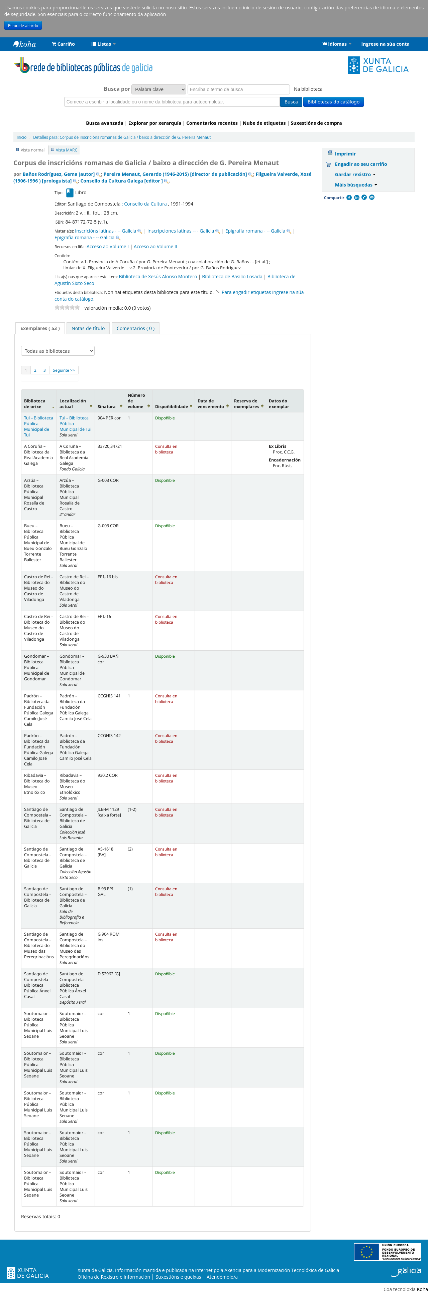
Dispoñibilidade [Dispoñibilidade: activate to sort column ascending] (171, 406)
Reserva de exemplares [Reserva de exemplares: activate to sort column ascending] (246, 403)
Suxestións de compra (316, 123)
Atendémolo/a (222, 1277)
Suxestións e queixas (178, 1277)
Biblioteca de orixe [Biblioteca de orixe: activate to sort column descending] (34, 403)
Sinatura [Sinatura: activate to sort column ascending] (107, 406)
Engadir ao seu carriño (361, 164)
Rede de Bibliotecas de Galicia (30, 44)
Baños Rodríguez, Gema (59, 174)
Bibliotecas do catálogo (333, 101)
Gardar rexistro (355, 174)
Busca (291, 101)
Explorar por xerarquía (154, 123)
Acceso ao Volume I (108, 246)
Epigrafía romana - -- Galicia (255, 231)
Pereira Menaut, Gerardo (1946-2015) (175, 174)
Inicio (21, 137)
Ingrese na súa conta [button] (385, 44)
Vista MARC (66, 150)
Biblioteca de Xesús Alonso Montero (158, 276)
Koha (422, 1289)
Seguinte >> (64, 370)
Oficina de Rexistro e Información (114, 1277)
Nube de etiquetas (264, 123)
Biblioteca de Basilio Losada (232, 276)
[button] (63, 44)
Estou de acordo (23, 25)
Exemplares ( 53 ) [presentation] (40, 328)
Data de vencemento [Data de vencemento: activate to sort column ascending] (211, 403)
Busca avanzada (104, 123)
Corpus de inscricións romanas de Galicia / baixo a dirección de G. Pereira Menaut (122, 137)
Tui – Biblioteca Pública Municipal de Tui (38, 426)
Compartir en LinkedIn (356, 197)
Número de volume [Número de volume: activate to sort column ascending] (136, 400)
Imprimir (345, 153)
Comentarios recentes (212, 123)
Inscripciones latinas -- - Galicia (180, 231)
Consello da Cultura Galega (121, 181)
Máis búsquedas (356, 185)
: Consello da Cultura (145, 204)
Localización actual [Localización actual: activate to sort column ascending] (73, 403)
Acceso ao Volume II (155, 246)
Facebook (348, 197)
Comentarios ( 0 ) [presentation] (135, 328)
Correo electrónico (371, 197)
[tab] (40, 328)
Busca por (117, 88)
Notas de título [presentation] (88, 328)
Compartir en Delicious (363, 197)
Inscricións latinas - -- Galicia (105, 231)
